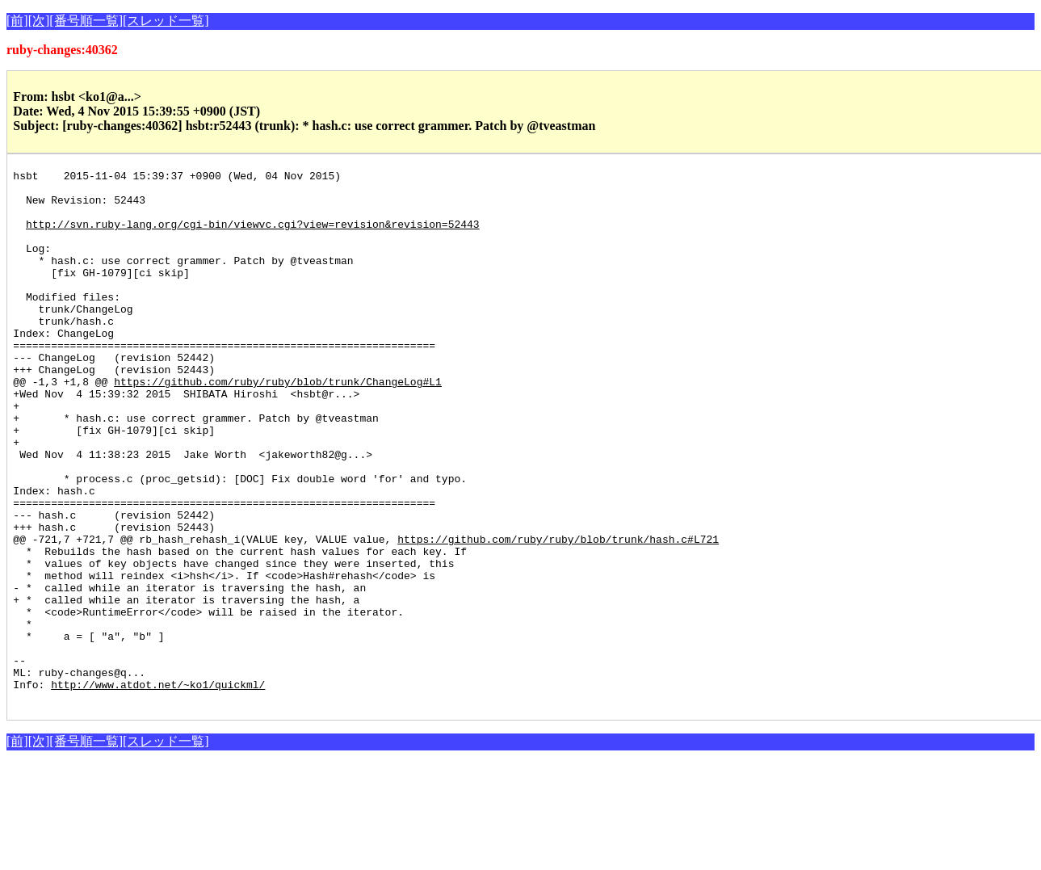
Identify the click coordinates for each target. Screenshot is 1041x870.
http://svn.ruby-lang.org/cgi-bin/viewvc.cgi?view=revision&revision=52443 (253, 236)
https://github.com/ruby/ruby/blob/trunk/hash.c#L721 (558, 614)
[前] (17, 20)
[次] (39, 20)
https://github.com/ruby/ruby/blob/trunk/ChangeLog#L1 (278, 425)
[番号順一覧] (86, 20)
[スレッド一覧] (166, 20)
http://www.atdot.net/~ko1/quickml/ (158, 788)
